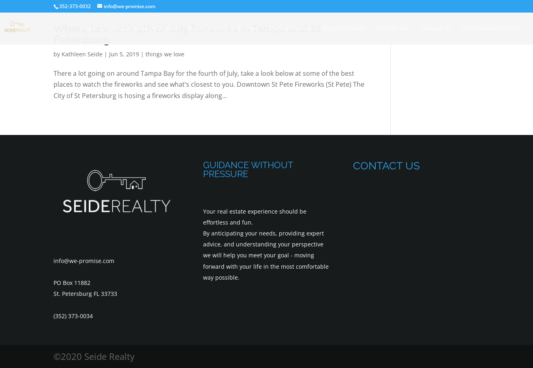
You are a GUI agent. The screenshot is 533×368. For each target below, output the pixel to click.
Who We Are (393, 29)
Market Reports (290, 29)
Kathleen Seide (82, 54)
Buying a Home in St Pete (222, 29)
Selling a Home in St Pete (142, 29)
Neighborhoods (344, 29)
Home (88, 29)
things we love (165, 54)
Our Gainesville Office (491, 29)
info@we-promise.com (84, 261)
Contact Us (435, 29)
